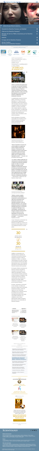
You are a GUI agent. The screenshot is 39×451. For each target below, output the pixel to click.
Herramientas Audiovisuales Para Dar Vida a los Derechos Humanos (19, 362)
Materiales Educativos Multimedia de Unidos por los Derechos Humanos (19, 355)
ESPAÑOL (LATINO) (32, 436)
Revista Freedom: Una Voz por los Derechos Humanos (11, 43)
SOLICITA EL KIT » (19, 420)
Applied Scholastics (16, 52)
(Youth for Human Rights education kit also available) (19, 424)
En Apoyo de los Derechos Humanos (11, 40)
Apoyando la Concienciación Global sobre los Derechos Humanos (19, 349)
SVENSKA (26, 436)
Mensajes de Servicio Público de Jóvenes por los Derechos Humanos (17, 34)
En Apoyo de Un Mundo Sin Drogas (19, 445)
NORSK (23, 436)
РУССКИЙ (4, 436)
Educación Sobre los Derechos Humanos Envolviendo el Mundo (18, 368)
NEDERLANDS (12, 436)
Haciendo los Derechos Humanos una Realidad (14, 29)
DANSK (22, 435)
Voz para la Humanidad (24, 440)
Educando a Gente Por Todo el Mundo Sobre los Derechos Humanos (19, 352)
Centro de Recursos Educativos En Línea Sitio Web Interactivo (19, 365)
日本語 (32, 435)
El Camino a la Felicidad (10, 52)
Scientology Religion (22, 444)
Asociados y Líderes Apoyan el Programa (18, 373)
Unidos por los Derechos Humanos (30, 445)
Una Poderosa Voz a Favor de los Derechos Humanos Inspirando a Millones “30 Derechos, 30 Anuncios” (19, 358)
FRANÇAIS (25, 435)
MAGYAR (19, 436)
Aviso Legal (12, 449)
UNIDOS (4, 37)
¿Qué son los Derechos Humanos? (11, 31)
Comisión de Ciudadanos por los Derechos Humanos (22, 446)
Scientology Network (15, 444)
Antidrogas (34, 52)
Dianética (10, 444)
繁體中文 (7, 436)
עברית (29, 435)
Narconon (29, 52)
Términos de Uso (7, 449)
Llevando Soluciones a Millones (18, 370)
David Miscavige (28, 444)
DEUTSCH (16, 436)
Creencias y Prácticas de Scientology (14, 440)
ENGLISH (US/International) (7, 435)
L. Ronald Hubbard (5, 440)
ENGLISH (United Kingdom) (16, 435)
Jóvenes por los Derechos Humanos (8, 446)
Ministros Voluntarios (31, 440)
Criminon (23, 52)
